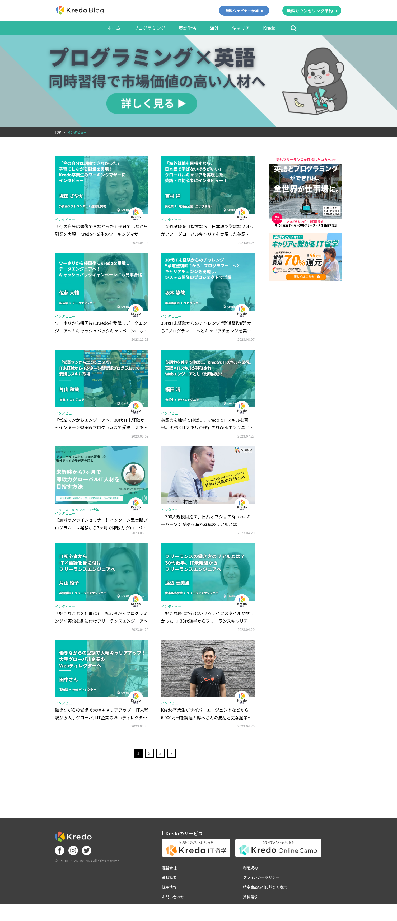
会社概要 (169, 889)
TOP (58, 132)
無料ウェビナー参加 (242, 10)
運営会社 (169, 879)
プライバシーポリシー (262, 889)
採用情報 (169, 899)
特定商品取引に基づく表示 (266, 899)
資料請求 (251, 909)
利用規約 (251, 879)
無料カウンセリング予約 (309, 10)
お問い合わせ (173, 909)
